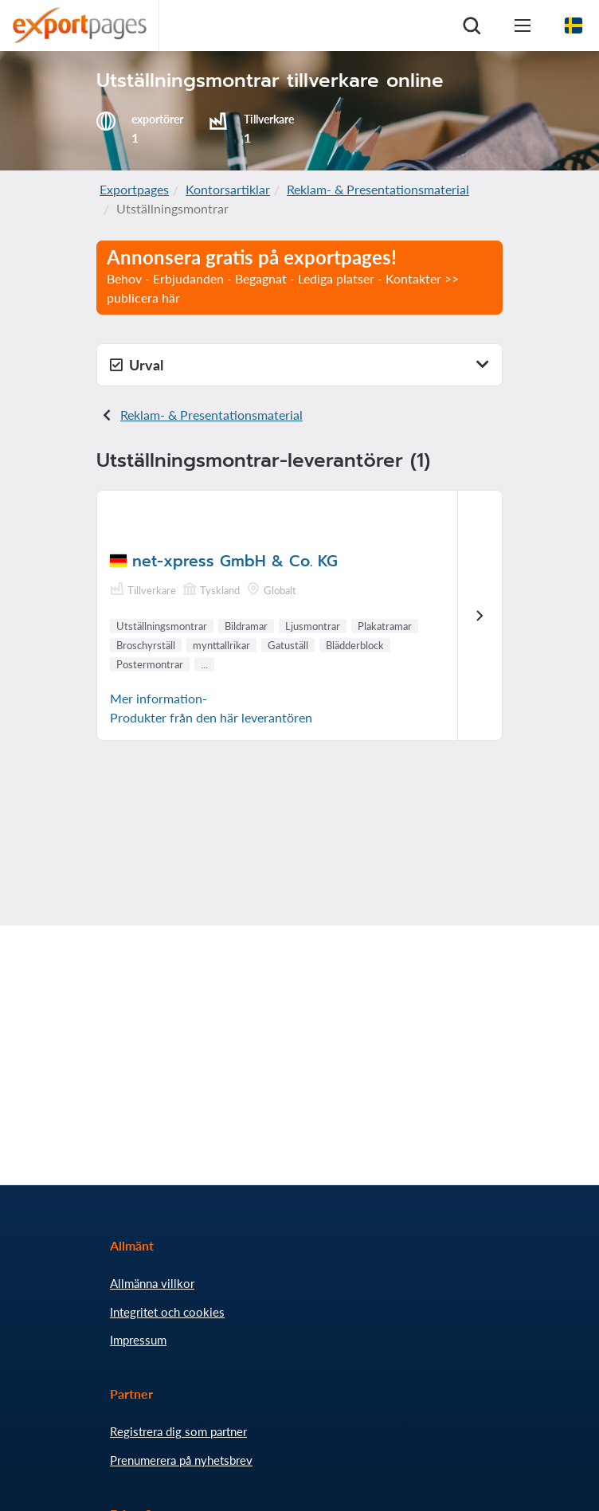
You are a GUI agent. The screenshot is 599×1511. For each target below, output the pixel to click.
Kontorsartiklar (228, 189)
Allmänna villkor (152, 1283)
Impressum (138, 1340)
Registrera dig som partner (178, 1431)
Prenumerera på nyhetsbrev (181, 1460)
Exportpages (134, 189)
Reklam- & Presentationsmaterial (378, 189)
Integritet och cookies (167, 1312)
